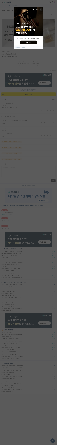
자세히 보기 (28, 42)
